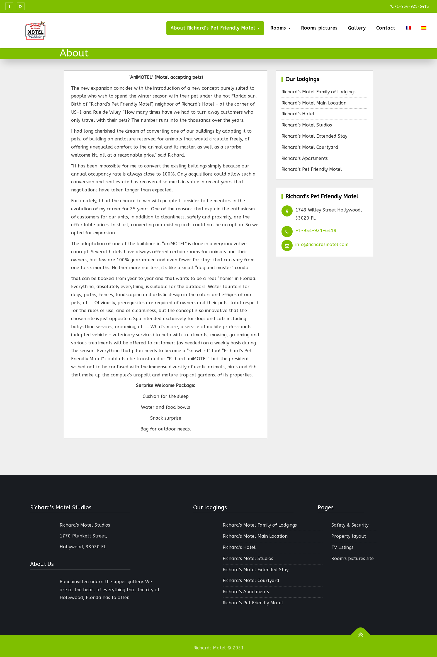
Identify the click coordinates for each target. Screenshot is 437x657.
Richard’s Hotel (297, 113)
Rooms (280, 28)
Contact (385, 28)
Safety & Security (349, 525)
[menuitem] (408, 28)
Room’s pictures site (352, 558)
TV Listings (342, 547)
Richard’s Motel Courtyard (309, 147)
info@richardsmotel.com (321, 244)
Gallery (357, 28)
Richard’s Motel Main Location (313, 103)
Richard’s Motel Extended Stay (314, 136)
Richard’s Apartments (304, 158)
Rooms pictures (319, 28)
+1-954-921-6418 (315, 230)
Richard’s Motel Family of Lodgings (318, 91)
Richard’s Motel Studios (306, 125)
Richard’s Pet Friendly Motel (311, 169)
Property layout (348, 536)
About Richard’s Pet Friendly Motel (215, 28)
